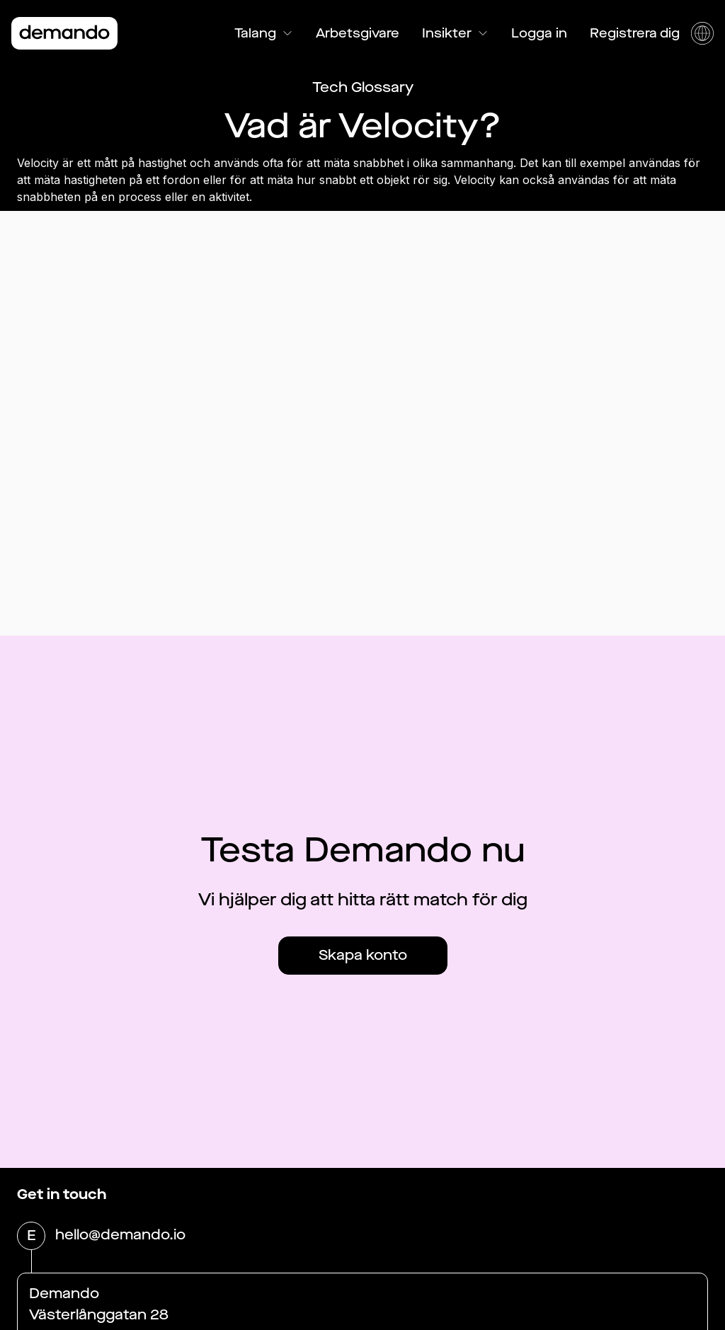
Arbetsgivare (357, 33)
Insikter (455, 33)
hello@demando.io (120, 1235)
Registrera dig (635, 33)
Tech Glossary (362, 87)
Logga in (539, 33)
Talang (263, 33)
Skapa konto (363, 955)
